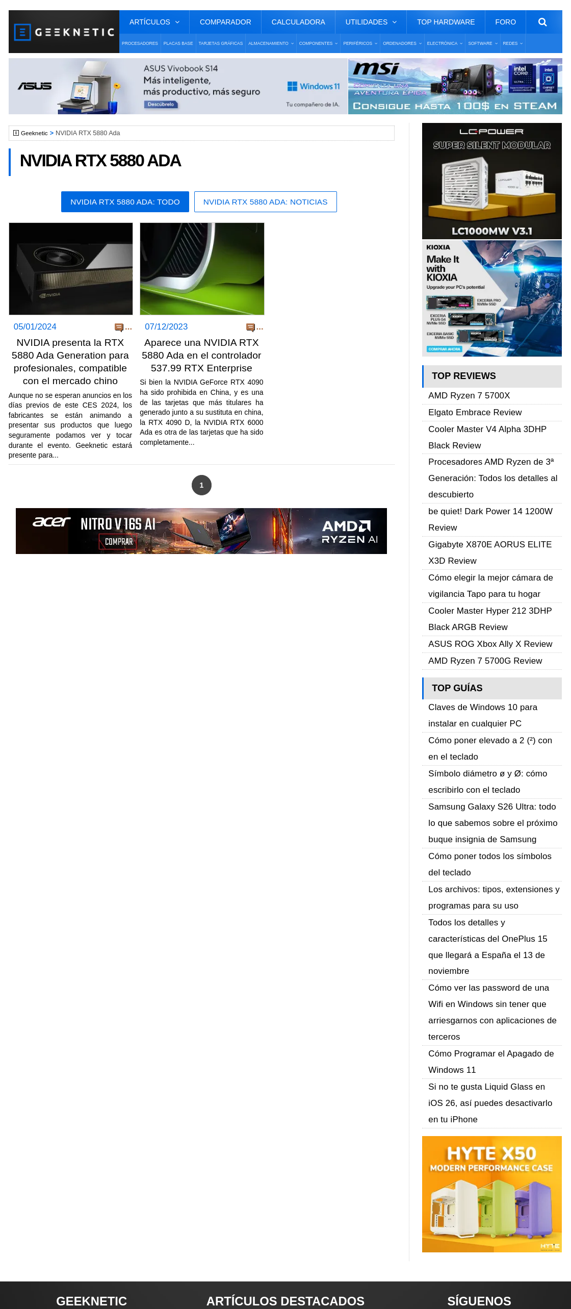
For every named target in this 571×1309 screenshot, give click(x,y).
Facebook (439, 1094)
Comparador (225, 22)
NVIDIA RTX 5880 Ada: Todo (120, 202)
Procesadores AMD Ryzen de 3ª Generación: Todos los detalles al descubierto (485, 450)
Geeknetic (35, 133)
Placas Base (178, 43)
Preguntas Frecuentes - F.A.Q (79, 1130)
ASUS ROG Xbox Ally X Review (483, 565)
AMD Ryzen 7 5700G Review (479, 577)
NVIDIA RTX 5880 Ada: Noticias (269, 202)
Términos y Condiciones (69, 1112)
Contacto (42, 1148)
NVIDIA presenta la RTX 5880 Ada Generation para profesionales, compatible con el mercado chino (70, 368)
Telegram (437, 1148)
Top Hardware (446, 22)
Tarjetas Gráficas (221, 43)
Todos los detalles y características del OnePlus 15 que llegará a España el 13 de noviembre (493, 779)
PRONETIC (283, 1286)
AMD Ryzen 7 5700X (465, 393)
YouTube (437, 1130)
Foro (506, 22)
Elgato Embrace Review (470, 404)
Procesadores (140, 43)
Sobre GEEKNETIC (61, 1094)
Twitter (433, 1112)
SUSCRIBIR (438, 1202)
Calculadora (298, 22)
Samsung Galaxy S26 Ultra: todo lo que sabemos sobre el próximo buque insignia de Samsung (494, 699)
